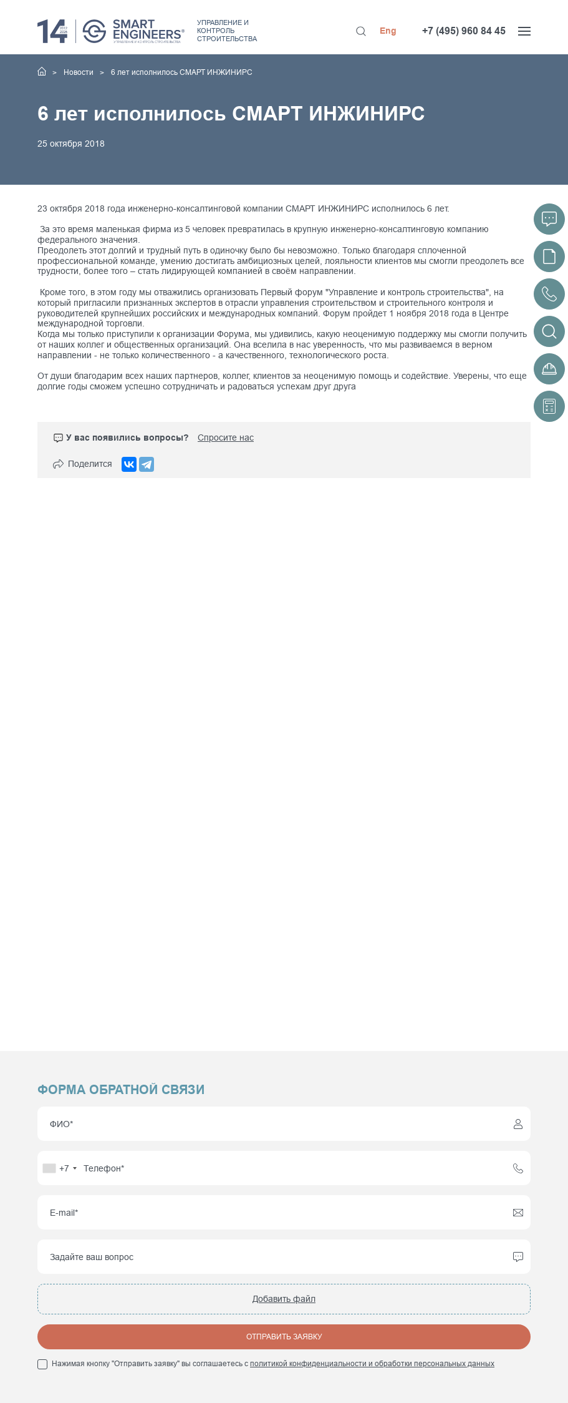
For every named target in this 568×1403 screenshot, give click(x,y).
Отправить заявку (284, 1336)
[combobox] (59, 1168)
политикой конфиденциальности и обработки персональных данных (372, 1363)
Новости (79, 72)
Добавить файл (284, 1299)
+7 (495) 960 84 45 (464, 31)
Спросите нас (226, 437)
